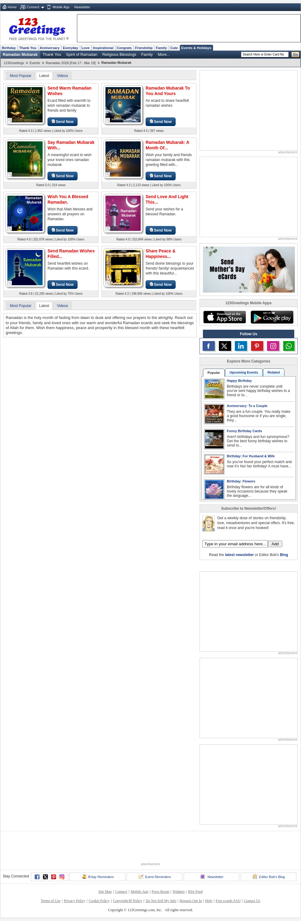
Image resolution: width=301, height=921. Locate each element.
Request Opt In (191, 901)
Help (208, 901)
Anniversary (50, 48)
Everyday (70, 48)
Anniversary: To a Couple (247, 406)
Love (86, 48)
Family (161, 48)
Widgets (179, 891)
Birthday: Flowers (241, 481)
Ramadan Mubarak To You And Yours (168, 91)
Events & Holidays (196, 48)
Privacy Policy (74, 901)
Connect (33, 7)
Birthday (9, 48)
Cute (174, 48)
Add (275, 544)
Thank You (27, 48)
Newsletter (82, 7)
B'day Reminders (98, 876)
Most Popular (21, 76)
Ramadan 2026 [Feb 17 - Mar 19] (71, 63)
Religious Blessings (119, 54)
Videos (62, 76)
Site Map (105, 891)
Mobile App (61, 7)
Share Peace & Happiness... (160, 253)
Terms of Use (50, 901)
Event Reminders (155, 876)
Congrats (124, 48)
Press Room (161, 891)
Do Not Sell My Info (161, 901)
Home (12, 7)
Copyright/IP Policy (127, 901)
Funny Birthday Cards (244, 431)
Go (295, 54)
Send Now (62, 121)
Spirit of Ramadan (81, 54)
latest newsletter (239, 555)
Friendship (144, 48)
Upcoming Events (244, 372)
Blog (284, 555)
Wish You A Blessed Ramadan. (68, 199)
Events (35, 63)
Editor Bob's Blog (269, 876)
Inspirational (103, 48)
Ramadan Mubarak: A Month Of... (167, 145)
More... (164, 54)
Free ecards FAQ (227, 901)
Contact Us (252, 901)
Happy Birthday (239, 380)
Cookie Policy (99, 901)
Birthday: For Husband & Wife (251, 456)
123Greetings (14, 63)
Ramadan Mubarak (20, 54)
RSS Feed (195, 891)
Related (274, 372)
